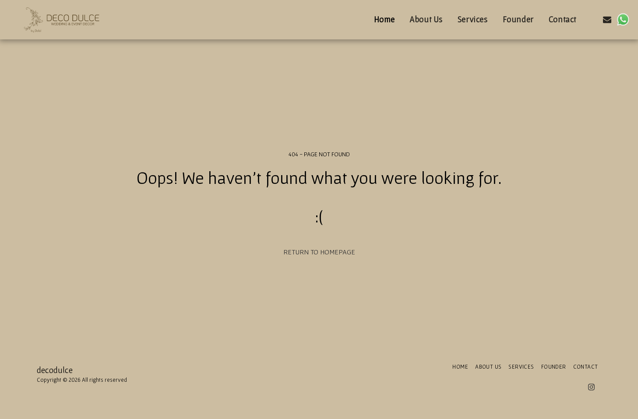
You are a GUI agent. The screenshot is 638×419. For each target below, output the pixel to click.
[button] (592, 19)
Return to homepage (319, 252)
